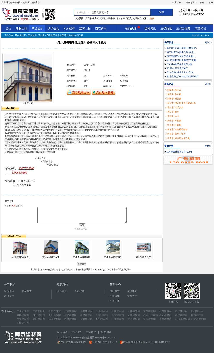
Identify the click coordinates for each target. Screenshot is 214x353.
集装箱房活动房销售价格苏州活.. (182, 48)
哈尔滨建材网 (182, 319)
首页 (8, 28)
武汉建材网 (181, 311)
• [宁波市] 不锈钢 (173, 125)
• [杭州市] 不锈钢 (173, 120)
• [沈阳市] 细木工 (173, 90)
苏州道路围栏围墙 (81, 257)
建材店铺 (21, 28)
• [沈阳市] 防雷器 (173, 94)
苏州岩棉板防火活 (50, 257)
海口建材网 (39, 319)
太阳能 (103, 18)
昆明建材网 (23, 315)
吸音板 (95, 18)
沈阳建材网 (23, 322)
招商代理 (132, 28)
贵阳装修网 (54, 315)
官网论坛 (91, 332)
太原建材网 (134, 315)
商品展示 (37, 28)
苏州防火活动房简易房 (177, 68)
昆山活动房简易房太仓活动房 (180, 72)
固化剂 (129, 18)
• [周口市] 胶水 (172, 112)
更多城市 (197, 14)
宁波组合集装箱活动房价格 (179, 64)
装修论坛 (200, 28)
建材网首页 (20, 35)
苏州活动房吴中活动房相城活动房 (182, 76)
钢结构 (136, 18)
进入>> (208, 42)
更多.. (152, 18)
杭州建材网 (102, 319)
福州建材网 (197, 311)
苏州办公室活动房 (112, 257)
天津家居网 (118, 311)
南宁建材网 (118, 315)
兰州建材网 (23, 319)
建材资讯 (150, 28)
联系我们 (76, 332)
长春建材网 (165, 319)
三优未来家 (23, 311)
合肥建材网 (70, 315)
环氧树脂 (111, 18)
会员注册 (62, 291)
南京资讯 (100, 28)
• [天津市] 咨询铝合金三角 (177, 138)
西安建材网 (165, 315)
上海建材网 (184, 14)
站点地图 (115, 300)
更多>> (208, 146)
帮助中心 (132, 291)
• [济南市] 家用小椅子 (175, 134)
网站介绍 (9, 291)
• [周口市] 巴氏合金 (174, 107)
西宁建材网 (181, 315)
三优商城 (166, 28)
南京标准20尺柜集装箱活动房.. (181, 52)
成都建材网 (165, 311)
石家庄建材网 (150, 315)
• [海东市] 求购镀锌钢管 (176, 129)
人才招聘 (69, 28)
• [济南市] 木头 (172, 116)
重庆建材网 (149, 311)
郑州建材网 (134, 319)
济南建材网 (149, 319)
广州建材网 (197, 10)
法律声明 (132, 296)
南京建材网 (102, 315)
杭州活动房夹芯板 (20, 257)
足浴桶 (88, 18)
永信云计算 (54, 311)
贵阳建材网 (39, 315)
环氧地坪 (120, 18)
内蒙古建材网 (198, 319)
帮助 (211, 2)
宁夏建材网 (86, 319)
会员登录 (79, 291)
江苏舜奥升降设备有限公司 (179, 151)
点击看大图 (27, 103)
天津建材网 (102, 311)
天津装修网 (134, 311)
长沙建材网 (197, 315)
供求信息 (53, 28)
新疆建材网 (54, 319)
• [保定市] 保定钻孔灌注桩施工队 (180, 103)
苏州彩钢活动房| (143, 257)
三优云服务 (183, 28)
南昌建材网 (86, 315)
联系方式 (27, 291)
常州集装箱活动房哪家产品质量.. (182, 60)
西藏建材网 (70, 319)
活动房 (41, 35)
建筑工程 (85, 28)
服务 (202, 2)
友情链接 (115, 296)
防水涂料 (144, 18)
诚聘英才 (9, 296)
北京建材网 (184, 10)
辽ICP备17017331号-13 (104, 342)
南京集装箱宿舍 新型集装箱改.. (181, 56)
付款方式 (115, 291)
